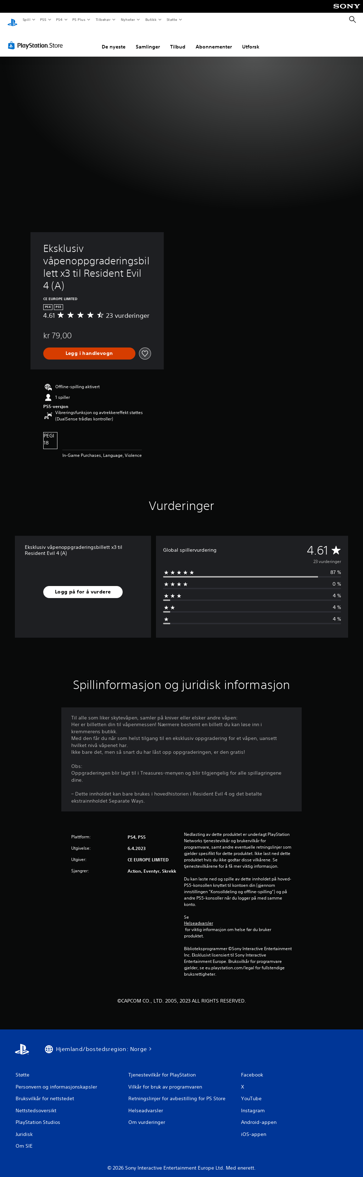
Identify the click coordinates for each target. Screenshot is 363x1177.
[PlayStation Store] (37, 38)
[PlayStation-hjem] (12, 20)
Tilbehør (103, 19)
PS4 (59, 19)
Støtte (172, 19)
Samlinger (148, 40)
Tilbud (177, 40)
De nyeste (113, 40)
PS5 (43, 19)
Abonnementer (214, 40)
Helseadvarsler (198, 916)
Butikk (151, 19)
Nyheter (128, 19)
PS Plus (79, 19)
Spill (26, 19)
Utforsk (250, 40)
